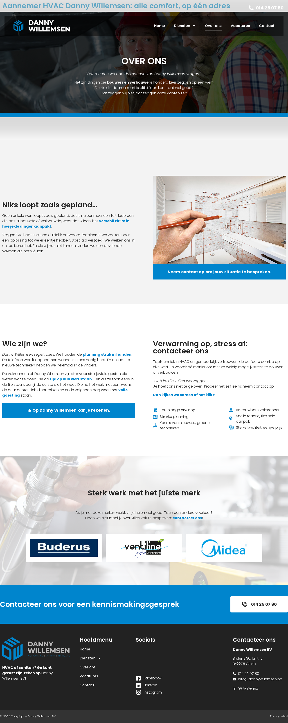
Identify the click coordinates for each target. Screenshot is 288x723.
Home (159, 25)
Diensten (185, 26)
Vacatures (240, 25)
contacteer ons (187, 518)
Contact (266, 25)
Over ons (213, 25)
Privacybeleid (279, 716)
